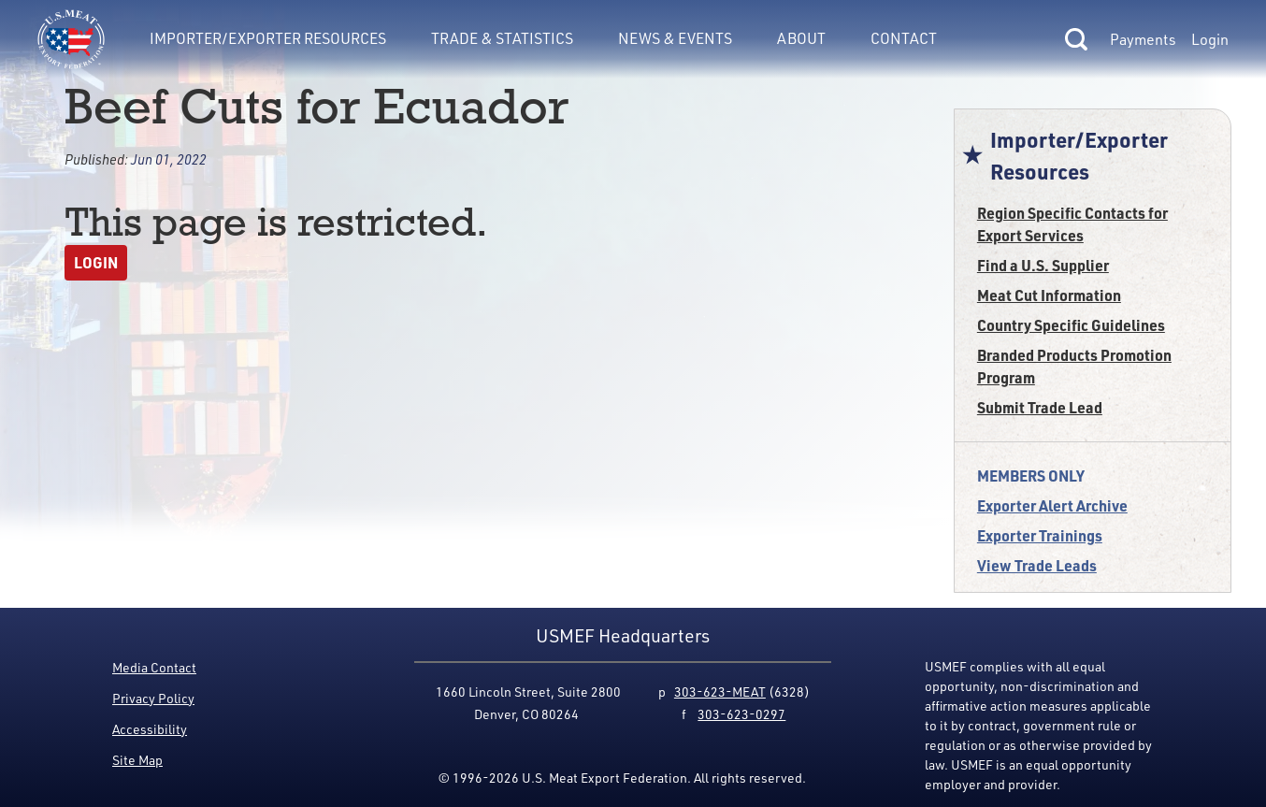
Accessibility (149, 729)
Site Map (137, 760)
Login (1210, 39)
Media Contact (154, 667)
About (801, 38)
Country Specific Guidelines (1071, 325)
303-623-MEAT (720, 691)
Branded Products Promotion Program (1074, 366)
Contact (903, 38)
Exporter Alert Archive (1052, 505)
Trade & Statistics (502, 38)
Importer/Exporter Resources (268, 38)
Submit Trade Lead (1039, 407)
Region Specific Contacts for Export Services (1072, 224)
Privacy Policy (153, 698)
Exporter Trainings (1039, 535)
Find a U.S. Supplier (1043, 265)
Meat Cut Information (1049, 295)
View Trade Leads (1037, 565)
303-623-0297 (741, 714)
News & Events (675, 38)
